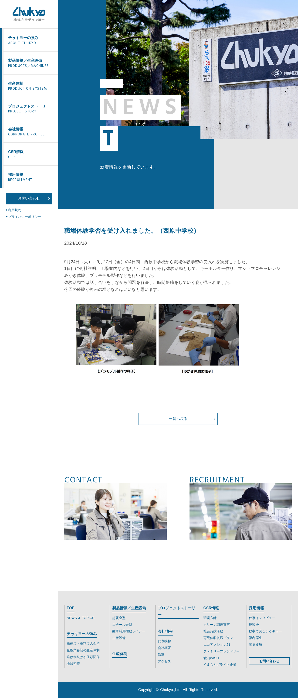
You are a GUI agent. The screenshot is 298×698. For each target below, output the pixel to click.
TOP (70, 608)
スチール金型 (122, 624)
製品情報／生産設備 (31, 64)
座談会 (254, 624)
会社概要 (164, 648)
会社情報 (31, 132)
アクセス (164, 661)
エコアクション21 (216, 644)
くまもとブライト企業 (220, 664)
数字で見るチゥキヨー (265, 631)
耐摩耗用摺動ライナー (128, 631)
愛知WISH (211, 658)
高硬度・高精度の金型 (83, 643)
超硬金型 (118, 618)
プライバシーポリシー (24, 217)
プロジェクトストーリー (31, 109)
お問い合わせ (29, 198)
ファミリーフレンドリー (221, 651)
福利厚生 (255, 638)
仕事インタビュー (262, 618)
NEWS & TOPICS (80, 618)
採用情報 (31, 178)
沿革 (161, 654)
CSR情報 (31, 155)
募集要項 (255, 644)
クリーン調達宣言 (216, 624)
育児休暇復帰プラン (218, 638)
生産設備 (118, 638)
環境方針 (210, 618)
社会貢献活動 (213, 631)
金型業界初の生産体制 (83, 650)
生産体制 (31, 87)
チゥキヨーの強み (31, 41)
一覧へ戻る (178, 419)
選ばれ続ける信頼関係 (83, 657)
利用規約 (14, 210)
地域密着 (73, 663)
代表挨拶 (164, 641)
